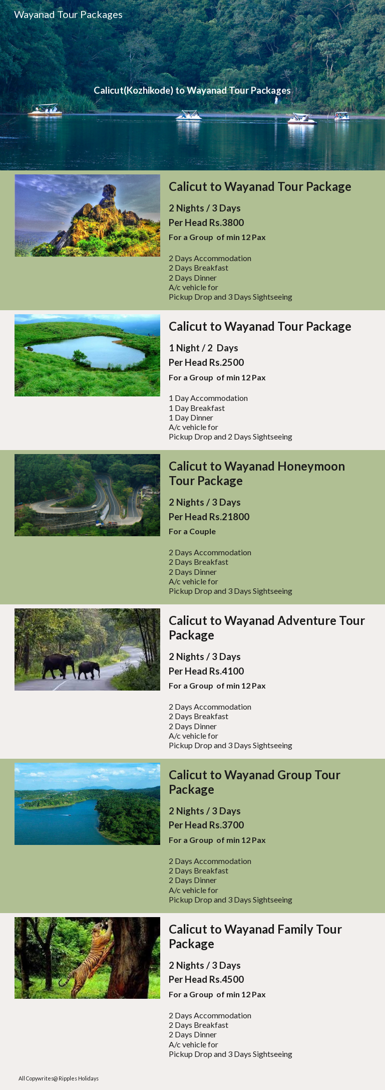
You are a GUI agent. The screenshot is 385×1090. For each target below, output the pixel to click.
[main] (193, 85)
